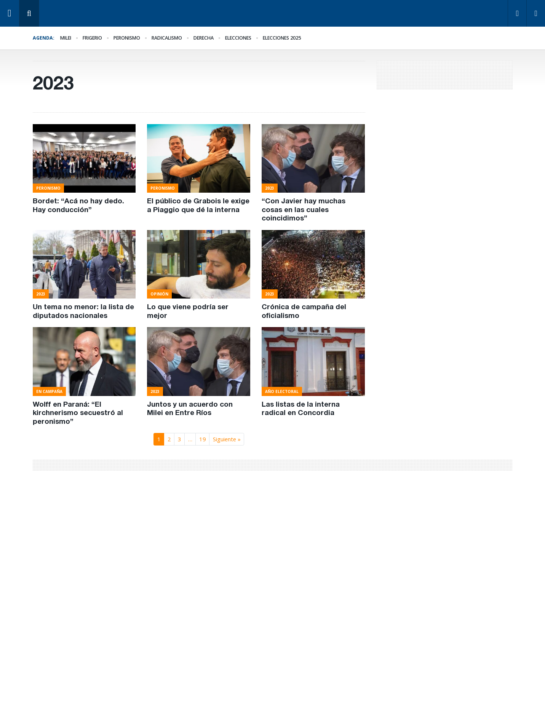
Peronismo (126, 38)
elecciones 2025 (282, 38)
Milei (65, 38)
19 (202, 439)
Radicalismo (167, 38)
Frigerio (92, 38)
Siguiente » (227, 439)
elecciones (238, 38)
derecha (203, 38)
